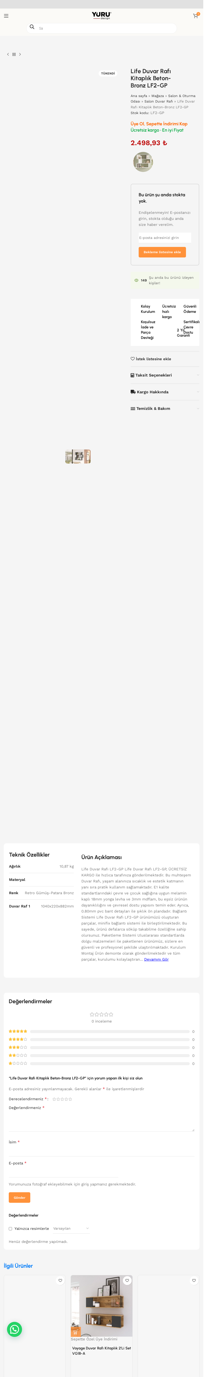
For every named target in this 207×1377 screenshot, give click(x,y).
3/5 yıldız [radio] (62, 1099)
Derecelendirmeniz (28, 1099)
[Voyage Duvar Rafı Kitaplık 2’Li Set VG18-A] (101, 1306)
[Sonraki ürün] (20, 55)
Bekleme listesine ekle (162, 252)
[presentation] (155, 1169)
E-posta (18, 1163)
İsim (14, 1142)
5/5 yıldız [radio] (70, 1099)
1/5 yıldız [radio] (54, 1099)
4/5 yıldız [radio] (66, 1099)
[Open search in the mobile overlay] (102, 28)
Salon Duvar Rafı (158, 101)
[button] (76, 1332)
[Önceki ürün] (8, 55)
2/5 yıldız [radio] (58, 1099)
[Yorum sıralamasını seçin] (71, 1228)
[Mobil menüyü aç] (6, 16)
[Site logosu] (101, 15)
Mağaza (158, 96)
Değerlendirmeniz (27, 1107)
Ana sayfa (139, 96)
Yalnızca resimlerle (32, 1228)
